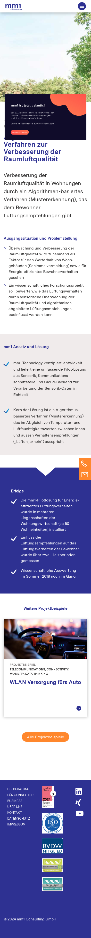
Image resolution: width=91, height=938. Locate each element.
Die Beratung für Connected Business (13, 7)
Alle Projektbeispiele (45, 737)
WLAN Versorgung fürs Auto (45, 682)
